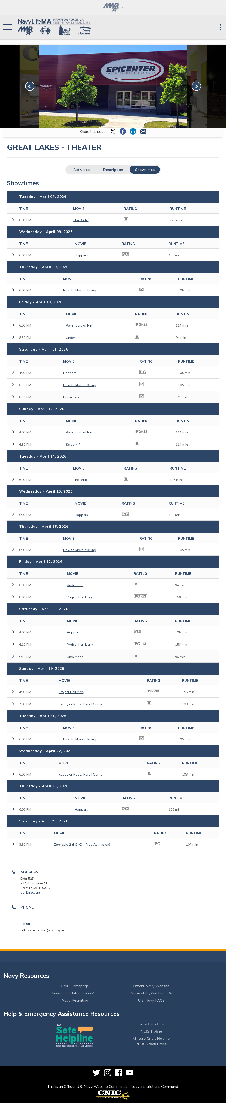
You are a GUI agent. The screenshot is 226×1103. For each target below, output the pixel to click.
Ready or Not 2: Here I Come (80, 704)
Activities (81, 169)
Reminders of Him (79, 325)
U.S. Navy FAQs (151, 1000)
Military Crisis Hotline (151, 1038)
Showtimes (145, 169)
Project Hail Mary (80, 597)
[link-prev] (29, 86)
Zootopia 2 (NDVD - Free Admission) (82, 844)
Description (113, 169)
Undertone (74, 338)
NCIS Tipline (151, 1031)
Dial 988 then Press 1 (151, 1044)
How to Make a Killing (79, 290)
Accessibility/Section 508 (151, 993)
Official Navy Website (151, 986)
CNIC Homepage (75, 986)
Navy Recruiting (75, 1000)
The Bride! (80, 220)
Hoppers (81, 255)
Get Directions (30, 892)
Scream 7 (73, 444)
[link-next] (196, 86)
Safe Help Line (151, 1024)
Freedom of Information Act (75, 993)
